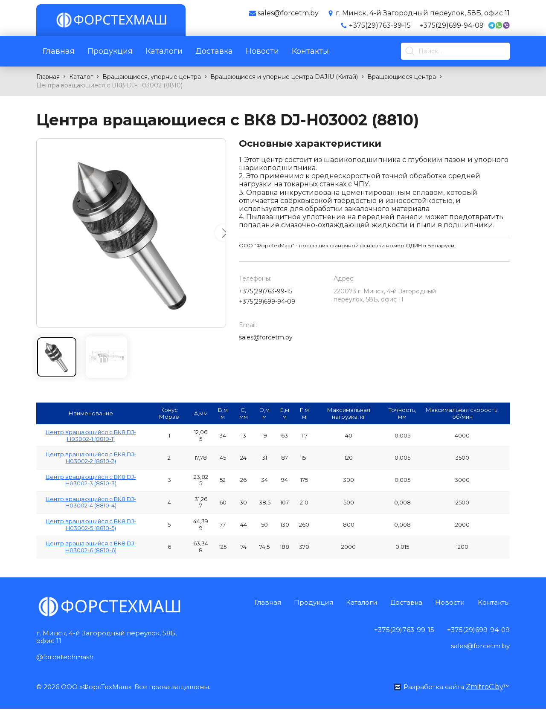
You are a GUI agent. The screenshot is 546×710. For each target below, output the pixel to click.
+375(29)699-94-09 (451, 25)
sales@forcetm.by (266, 337)
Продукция (110, 51)
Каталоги (164, 51)
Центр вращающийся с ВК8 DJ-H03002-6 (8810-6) (91, 547)
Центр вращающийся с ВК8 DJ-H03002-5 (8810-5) (91, 524)
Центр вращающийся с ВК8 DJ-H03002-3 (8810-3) (91, 480)
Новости (262, 51)
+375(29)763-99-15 (380, 25)
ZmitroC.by (484, 688)
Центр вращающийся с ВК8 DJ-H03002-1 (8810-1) (91, 435)
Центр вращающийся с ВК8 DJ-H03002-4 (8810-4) (91, 502)
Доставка (214, 51)
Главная (59, 51)
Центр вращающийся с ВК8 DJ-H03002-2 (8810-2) (91, 457)
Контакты (310, 51)
